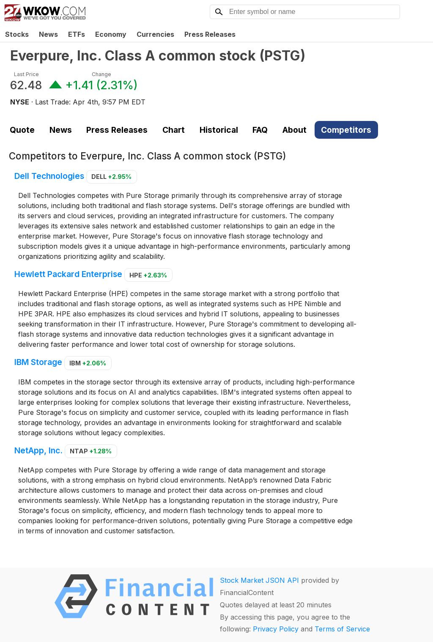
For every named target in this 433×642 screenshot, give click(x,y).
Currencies (155, 34)
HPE (148, 275)
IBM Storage (38, 362)
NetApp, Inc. (38, 450)
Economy (110, 34)
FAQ (260, 130)
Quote (22, 130)
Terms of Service (342, 629)
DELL (111, 176)
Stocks (17, 34)
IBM (87, 363)
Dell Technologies (49, 176)
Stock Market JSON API (259, 580)
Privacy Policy (276, 629)
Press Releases (210, 34)
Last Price (26, 74)
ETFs (76, 34)
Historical (219, 130)
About (294, 130)
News (48, 34)
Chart (173, 130)
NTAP (91, 451)
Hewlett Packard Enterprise (68, 274)
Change (101, 74)
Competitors (346, 130)
